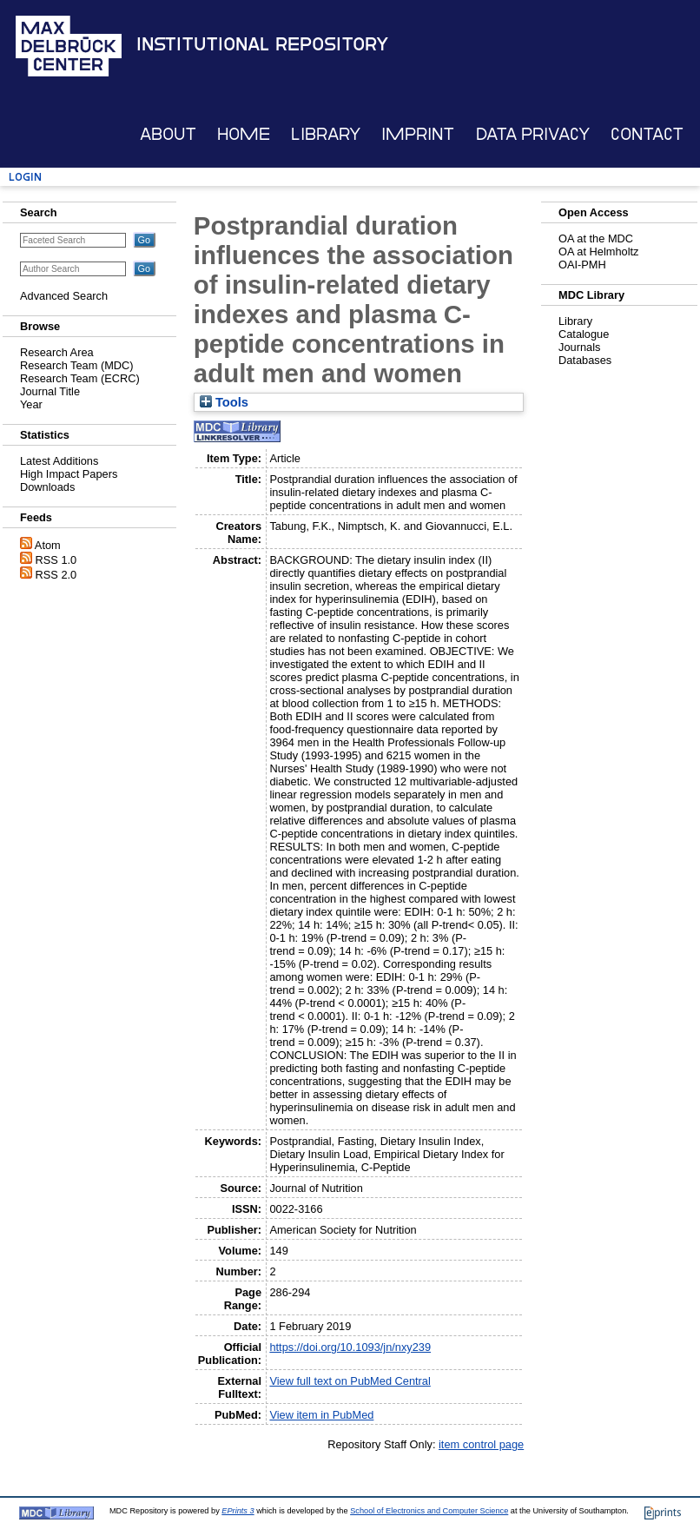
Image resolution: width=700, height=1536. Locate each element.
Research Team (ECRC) (80, 378)
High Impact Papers (68, 473)
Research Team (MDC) (77, 365)
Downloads (47, 486)
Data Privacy (533, 134)
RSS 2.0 (56, 574)
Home (243, 134)
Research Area (57, 352)
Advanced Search (64, 295)
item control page (481, 1444)
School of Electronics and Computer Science (429, 1510)
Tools (224, 402)
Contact (647, 134)
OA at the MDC (595, 238)
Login (25, 176)
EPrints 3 (237, 1510)
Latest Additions (59, 460)
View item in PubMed (321, 1414)
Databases (584, 360)
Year (31, 404)
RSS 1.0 (56, 559)
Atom (48, 545)
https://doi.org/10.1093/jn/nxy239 (350, 1347)
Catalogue (583, 334)
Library (325, 134)
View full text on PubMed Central (349, 1380)
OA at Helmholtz (598, 251)
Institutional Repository (262, 44)
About (168, 134)
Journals (579, 347)
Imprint (417, 134)
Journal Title (50, 391)
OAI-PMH (582, 264)
